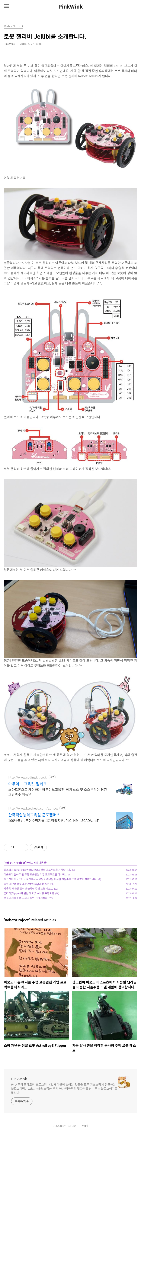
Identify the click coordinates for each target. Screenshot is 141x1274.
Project (20, 922)
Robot (8, 922)
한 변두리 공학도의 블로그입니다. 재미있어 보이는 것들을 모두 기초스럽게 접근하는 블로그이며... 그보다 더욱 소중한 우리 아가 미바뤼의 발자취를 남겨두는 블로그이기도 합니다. (64, 1148)
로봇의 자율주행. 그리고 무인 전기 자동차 (26, 958)
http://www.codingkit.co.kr (28, 837)
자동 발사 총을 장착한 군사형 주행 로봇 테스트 (28, 948)
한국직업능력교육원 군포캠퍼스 (34, 874)
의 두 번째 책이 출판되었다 (38, 65)
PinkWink (70, 6)
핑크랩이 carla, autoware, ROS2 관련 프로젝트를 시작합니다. (37, 929)
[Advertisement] (70, 797)
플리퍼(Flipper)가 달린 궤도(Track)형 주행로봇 (29, 953)
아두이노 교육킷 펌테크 (27, 843)
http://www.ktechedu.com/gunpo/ (33, 868)
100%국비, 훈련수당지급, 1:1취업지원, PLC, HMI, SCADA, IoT (53, 880)
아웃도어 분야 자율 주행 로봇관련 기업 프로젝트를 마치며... (35, 934)
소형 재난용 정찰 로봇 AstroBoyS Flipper (26, 943)
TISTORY (71, 1266)
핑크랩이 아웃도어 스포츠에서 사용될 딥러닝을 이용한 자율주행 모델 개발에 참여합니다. (50, 939)
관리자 (84, 1266)
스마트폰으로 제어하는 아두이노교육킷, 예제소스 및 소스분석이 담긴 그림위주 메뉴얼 (57, 851)
